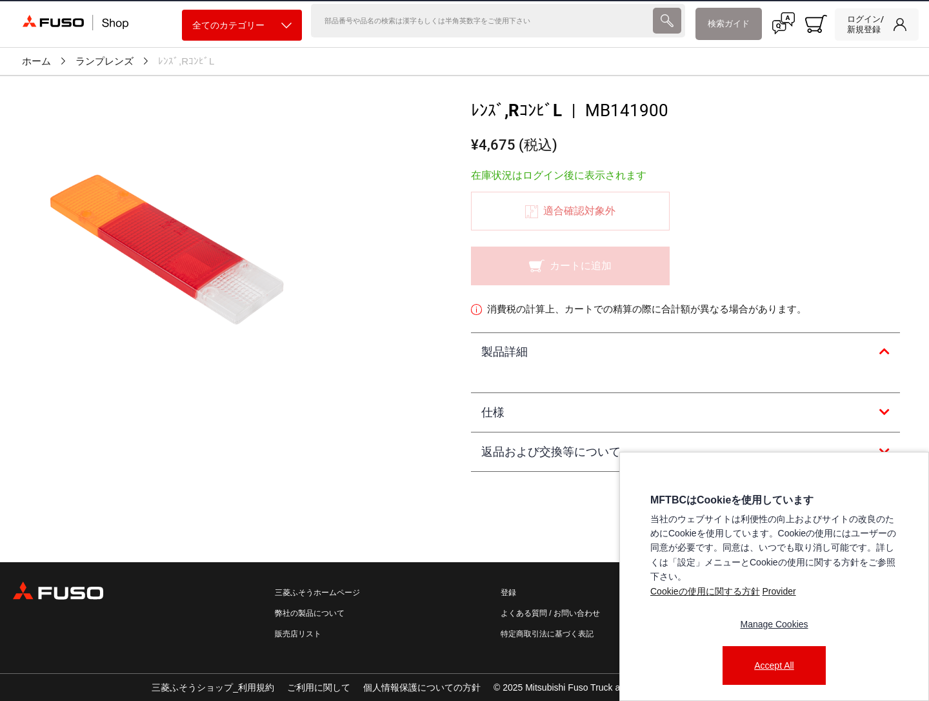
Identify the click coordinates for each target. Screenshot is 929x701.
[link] (877, 24)
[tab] (685, 352)
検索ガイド (729, 23)
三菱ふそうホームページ (317, 592)
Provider (778, 591)
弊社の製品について (310, 613)
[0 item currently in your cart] (816, 24)
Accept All (774, 665)
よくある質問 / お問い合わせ (550, 613)
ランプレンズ (104, 61)
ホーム (36, 61)
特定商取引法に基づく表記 (547, 633)
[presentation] (667, 24)
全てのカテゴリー (242, 25)
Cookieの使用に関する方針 (705, 591)
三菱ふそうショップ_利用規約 (213, 687)
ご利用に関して (318, 687)
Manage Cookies (774, 624)
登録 (508, 592)
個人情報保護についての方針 (422, 687)
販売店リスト (298, 633)
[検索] (481, 24)
